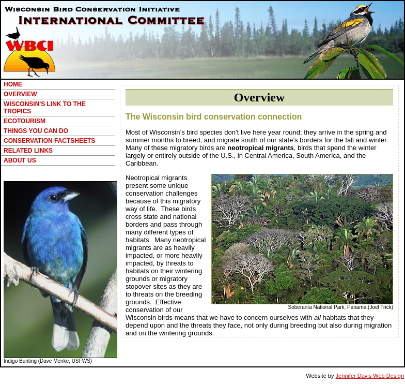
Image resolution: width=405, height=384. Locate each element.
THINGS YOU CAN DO (36, 131)
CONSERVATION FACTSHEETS (49, 140)
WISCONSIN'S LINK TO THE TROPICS (45, 107)
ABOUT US (20, 160)
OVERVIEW (20, 94)
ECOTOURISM (24, 121)
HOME (13, 84)
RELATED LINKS (28, 150)
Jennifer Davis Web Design (370, 376)
